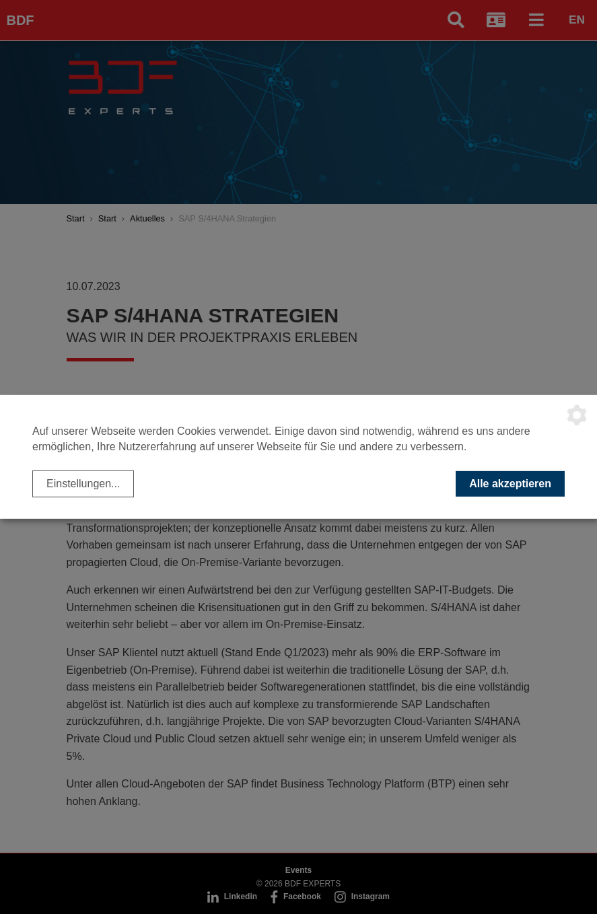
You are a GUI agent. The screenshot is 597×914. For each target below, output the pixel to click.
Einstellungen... (83, 483)
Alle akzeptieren (510, 483)
